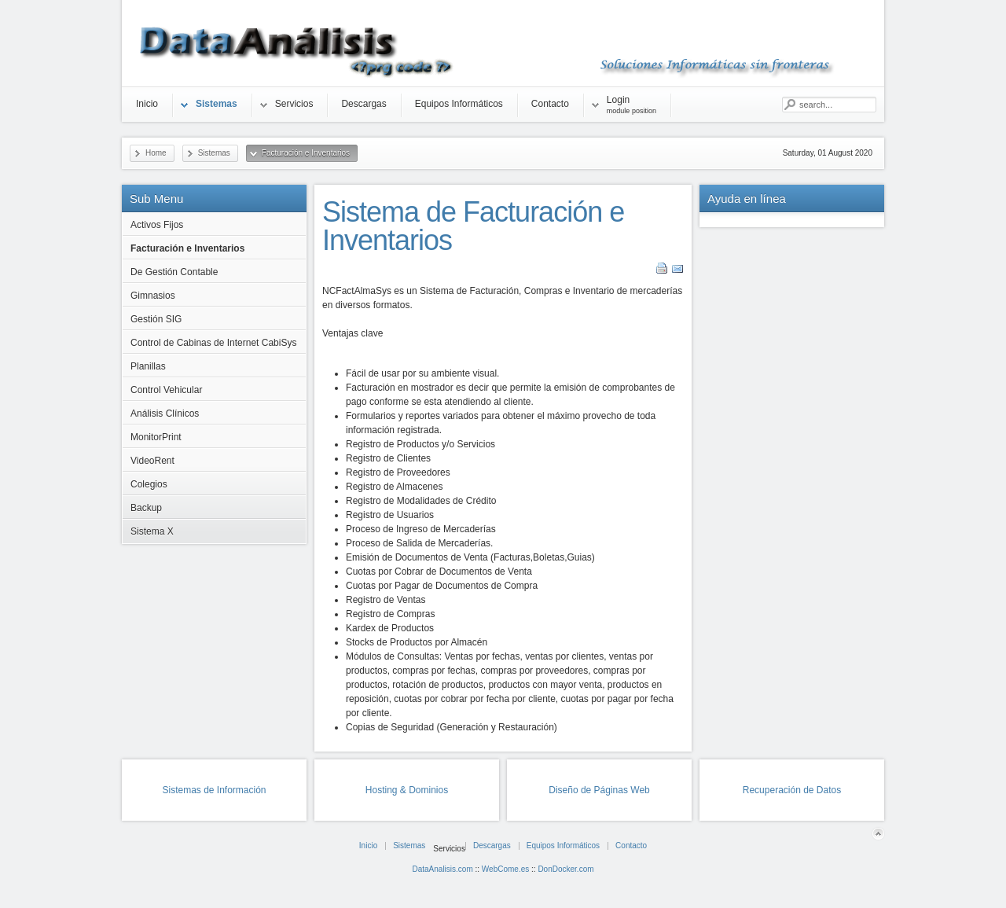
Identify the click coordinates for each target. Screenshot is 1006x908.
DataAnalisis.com (442, 869)
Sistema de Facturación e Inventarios (473, 226)
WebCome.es (505, 869)
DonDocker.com (565, 869)
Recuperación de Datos (792, 790)
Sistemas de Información (214, 790)
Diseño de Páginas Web (599, 790)
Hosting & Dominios (406, 790)
